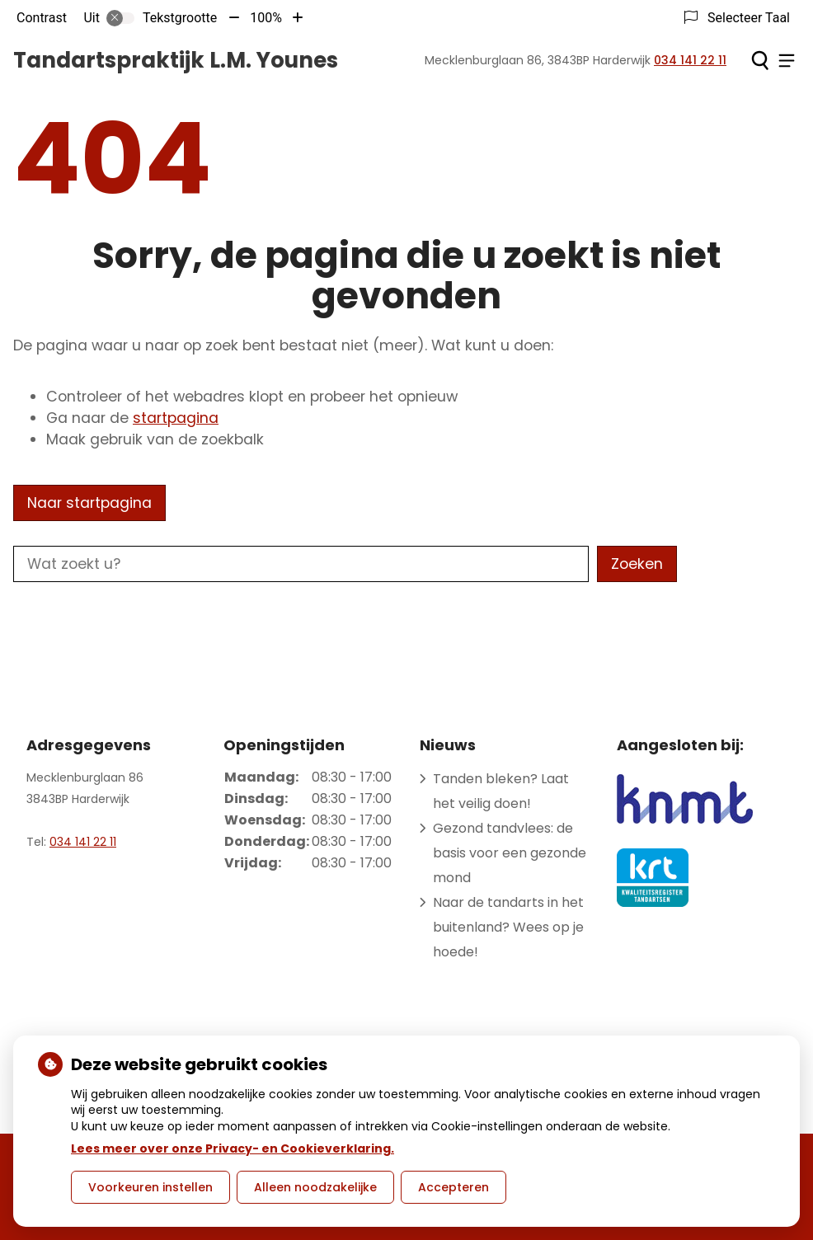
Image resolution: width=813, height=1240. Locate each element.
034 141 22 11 (82, 842)
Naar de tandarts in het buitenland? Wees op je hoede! (508, 927)
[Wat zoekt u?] (301, 564)
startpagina (176, 418)
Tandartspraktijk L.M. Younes (175, 60)
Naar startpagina (89, 503)
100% (266, 18)
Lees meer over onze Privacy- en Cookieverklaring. (232, 1148)
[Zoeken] (759, 60)
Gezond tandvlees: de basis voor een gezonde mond (509, 853)
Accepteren (453, 1187)
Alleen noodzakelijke (315, 1187)
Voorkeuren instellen (150, 1187)
